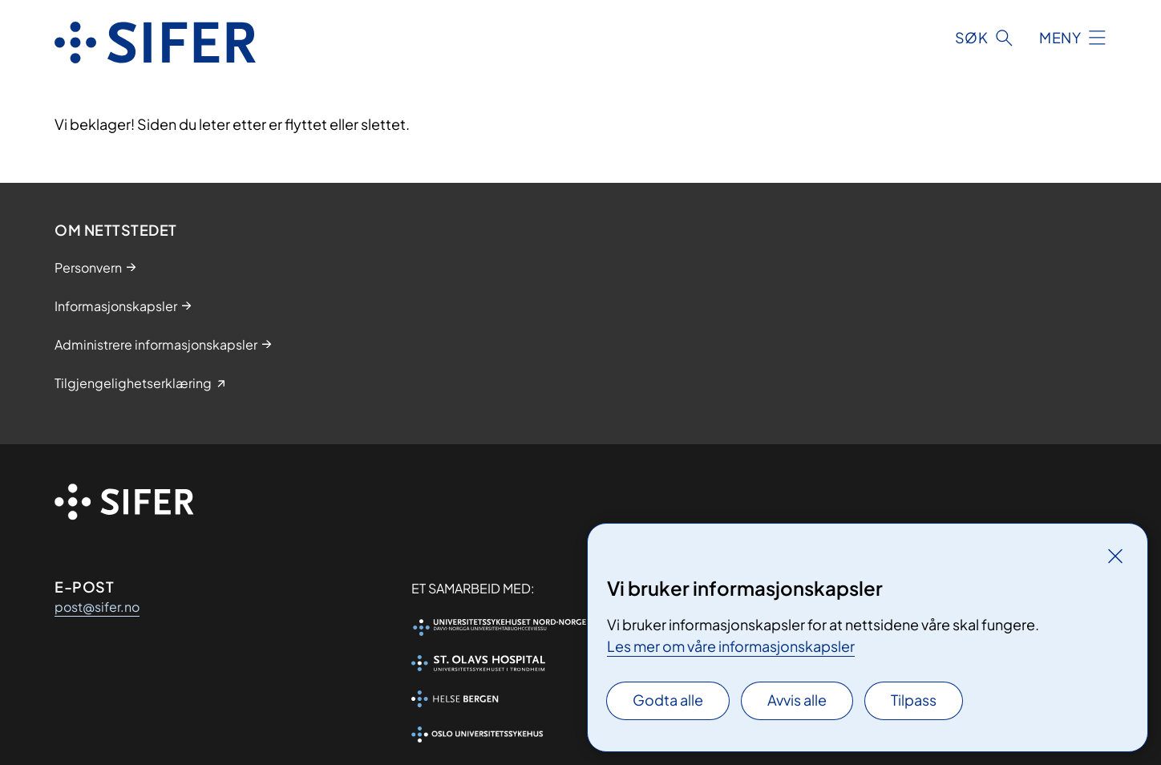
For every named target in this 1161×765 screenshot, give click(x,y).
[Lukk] (1115, 556)
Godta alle (668, 699)
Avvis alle (797, 699)
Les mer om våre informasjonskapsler (731, 646)
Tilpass (913, 699)
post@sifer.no (97, 606)
